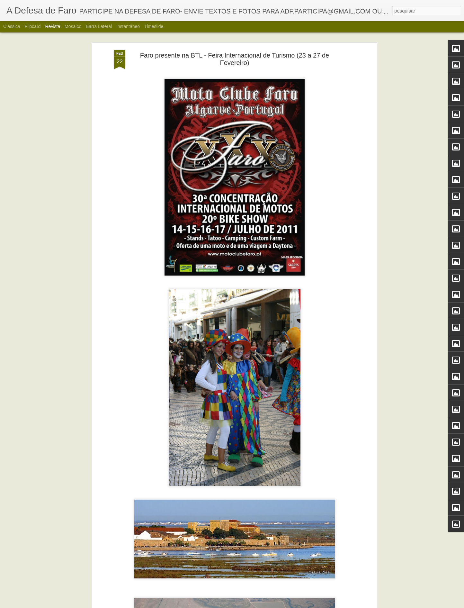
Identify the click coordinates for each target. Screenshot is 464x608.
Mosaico (73, 26)
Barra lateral (99, 26)
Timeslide (153, 26)
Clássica (11, 26)
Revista (52, 26)
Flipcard (33, 26)
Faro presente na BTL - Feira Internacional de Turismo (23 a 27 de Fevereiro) (234, 58)
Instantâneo (128, 26)
